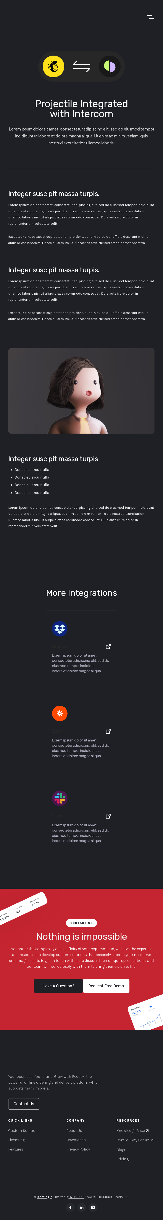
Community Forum (133, 1140)
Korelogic (44, 1197)
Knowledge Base (130, 1130)
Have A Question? (58, 986)
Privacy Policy (78, 1149)
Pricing (122, 1159)
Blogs (121, 1149)
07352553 (76, 1197)
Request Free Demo (106, 986)
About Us (74, 1130)
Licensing (16, 1139)
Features (15, 1149)
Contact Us (24, 1103)
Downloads (76, 1139)
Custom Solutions (24, 1130)
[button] (148, 17)
